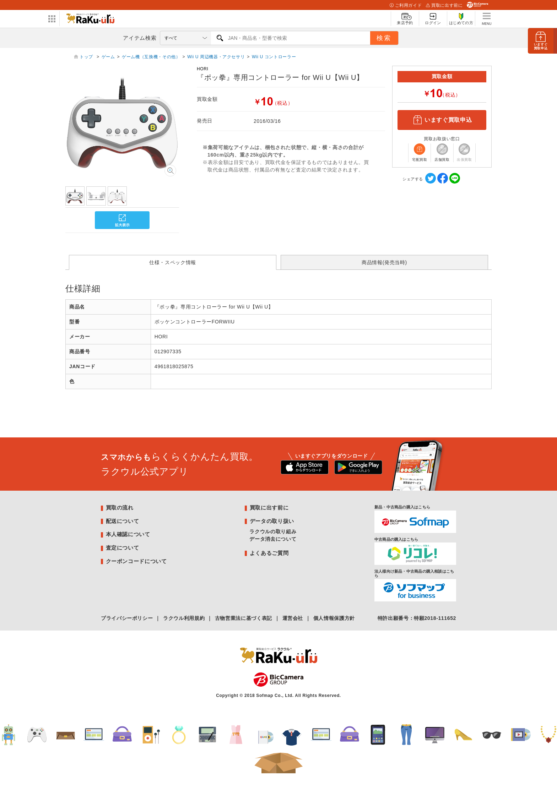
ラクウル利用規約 (184, 618)
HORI (203, 68)
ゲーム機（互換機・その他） (151, 56)
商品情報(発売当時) (384, 262)
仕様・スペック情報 (172, 262)
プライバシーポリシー (127, 618)
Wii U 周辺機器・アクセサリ (216, 56)
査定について (122, 548)
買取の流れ (120, 508)
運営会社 (292, 618)
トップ (87, 56)
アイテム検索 (139, 38)
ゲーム (108, 56)
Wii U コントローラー (274, 56)
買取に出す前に (444, 5)
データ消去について (272, 539)
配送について (122, 521)
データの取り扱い (272, 521)
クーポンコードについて (136, 561)
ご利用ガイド (406, 5)
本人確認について (128, 534)
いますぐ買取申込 (442, 120)
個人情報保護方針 (334, 618)
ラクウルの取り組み (272, 531)
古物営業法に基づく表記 (243, 618)
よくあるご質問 (269, 553)
